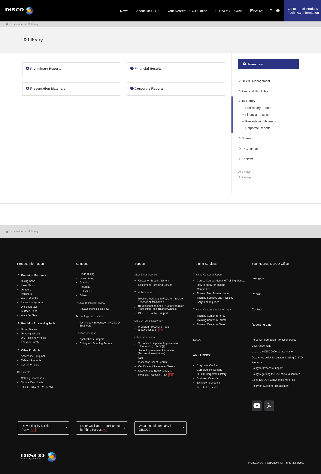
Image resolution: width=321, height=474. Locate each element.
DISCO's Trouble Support (153, 313)
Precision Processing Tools (38, 323)
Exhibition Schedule (208, 382)
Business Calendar (208, 378)
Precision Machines (33, 275)
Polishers (26, 293)
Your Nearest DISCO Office (187, 11)
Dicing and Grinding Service (96, 343)
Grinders (26, 289)
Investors (224, 10)
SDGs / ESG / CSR (208, 386)
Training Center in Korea (211, 315)
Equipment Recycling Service (155, 284)
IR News (247, 159)
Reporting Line (262, 324)
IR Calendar (250, 148)
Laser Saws (28, 285)
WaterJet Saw (29, 315)
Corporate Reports (258, 128)
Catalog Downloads (32, 378)
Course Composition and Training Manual (221, 280)
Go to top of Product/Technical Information (303, 10)
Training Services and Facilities (215, 297)
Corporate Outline (207, 365)
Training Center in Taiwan (211, 320)
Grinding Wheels (30, 333)
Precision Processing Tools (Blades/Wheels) (153, 328)
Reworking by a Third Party (36, 427)
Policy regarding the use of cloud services (276, 374)
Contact (256, 10)
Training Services (204, 263)
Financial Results (257, 114)
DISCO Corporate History (211, 374)
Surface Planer (29, 311)
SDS (141, 357)
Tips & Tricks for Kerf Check (37, 386)
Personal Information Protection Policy (274, 339)
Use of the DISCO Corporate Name (272, 351)
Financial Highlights (255, 91)
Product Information (30, 263)
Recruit (238, 10)
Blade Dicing (87, 273)
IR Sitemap (244, 177)
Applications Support (92, 339)
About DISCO (146, 11)
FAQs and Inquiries (208, 302)
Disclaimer (244, 171)
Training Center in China (211, 324)
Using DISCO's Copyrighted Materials (274, 379)
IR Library (33, 24)
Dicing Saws (28, 281)
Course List (203, 289)
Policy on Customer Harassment (270, 385)
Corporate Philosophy (209, 369)
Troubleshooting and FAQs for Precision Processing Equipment (161, 300)
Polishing (85, 286)
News (124, 11)
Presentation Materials (260, 121)
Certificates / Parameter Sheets (156, 366)
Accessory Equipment (33, 356)
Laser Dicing (87, 278)
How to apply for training (211, 284)
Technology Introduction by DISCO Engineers (99, 324)
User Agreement (261, 345)
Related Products (31, 360)
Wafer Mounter (29, 298)
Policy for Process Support (267, 368)
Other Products (30, 350)
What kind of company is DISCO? (155, 427)
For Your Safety (30, 342)
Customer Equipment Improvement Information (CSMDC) (158, 345)
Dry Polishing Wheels (33, 337)
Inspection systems (32, 302)
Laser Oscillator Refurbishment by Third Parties (101, 427)
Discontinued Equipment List (155, 370)
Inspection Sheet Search (152, 362)
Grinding (85, 282)
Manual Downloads (32, 382)
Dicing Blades (29, 329)
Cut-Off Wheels (30, 364)
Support (139, 263)
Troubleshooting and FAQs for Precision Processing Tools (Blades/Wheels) (161, 307)
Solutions (82, 263)
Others (84, 295)
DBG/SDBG (86, 291)
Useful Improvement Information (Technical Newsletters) (156, 352)
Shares (246, 138)
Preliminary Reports (258, 108)
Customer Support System (153, 280)
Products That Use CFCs (152, 374)
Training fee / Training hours (213, 293)
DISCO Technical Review (94, 308)
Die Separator (29, 306)
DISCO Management (256, 81)
